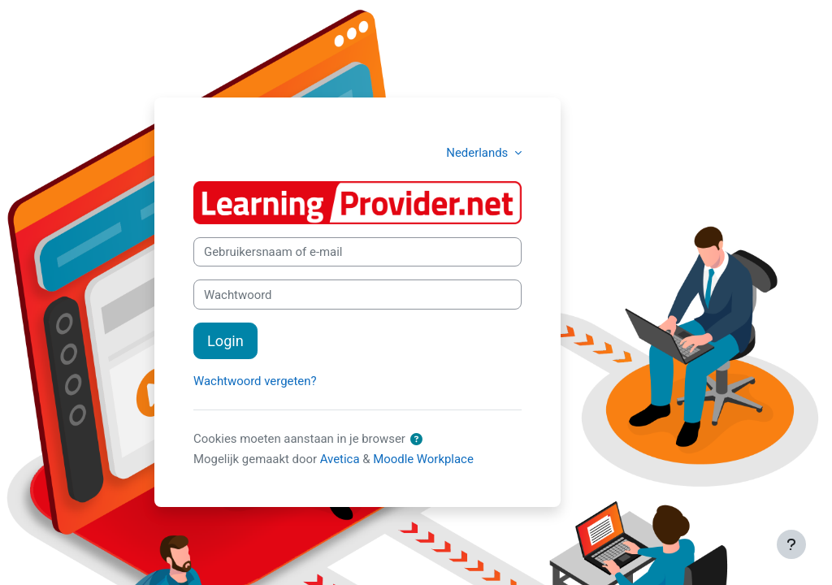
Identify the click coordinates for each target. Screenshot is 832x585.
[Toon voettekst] (791, 544)
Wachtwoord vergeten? (254, 381)
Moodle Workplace (423, 459)
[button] (417, 439)
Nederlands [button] (478, 152)
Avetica (340, 459)
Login (225, 340)
